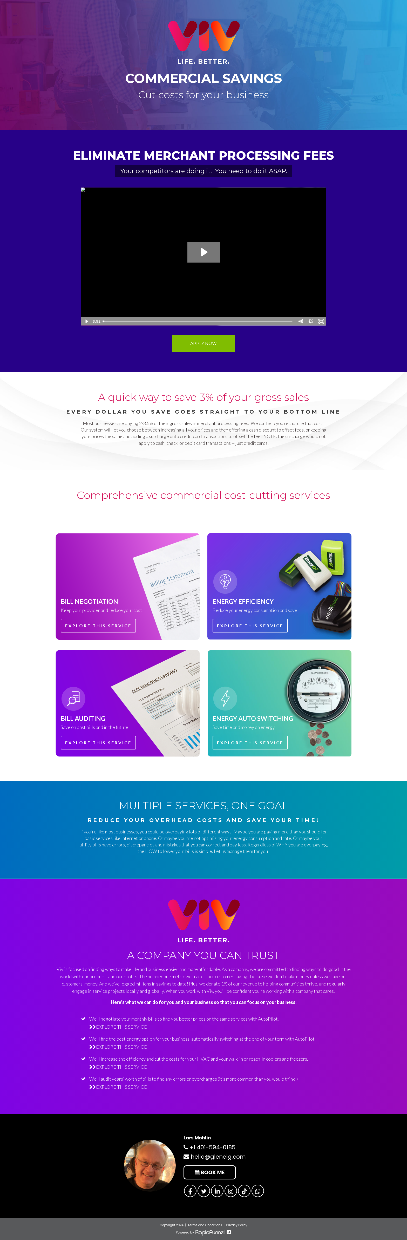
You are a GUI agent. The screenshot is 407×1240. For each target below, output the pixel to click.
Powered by (203, 1232)
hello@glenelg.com (215, 1157)
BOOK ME (210, 1172)
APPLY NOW (203, 343)
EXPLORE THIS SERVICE (98, 625)
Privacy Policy (236, 1225)
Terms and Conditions (205, 1225)
